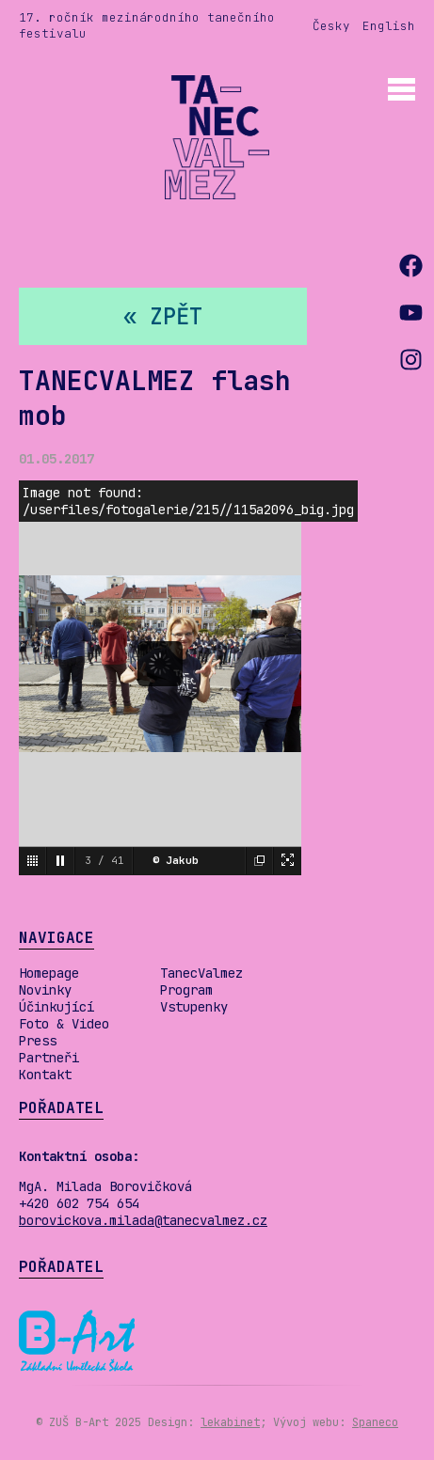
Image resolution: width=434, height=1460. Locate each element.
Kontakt (45, 1074)
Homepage (49, 973)
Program (186, 989)
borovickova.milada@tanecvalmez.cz (143, 1220)
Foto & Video (64, 1023)
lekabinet (230, 1422)
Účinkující (56, 1006)
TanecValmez (201, 973)
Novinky (45, 989)
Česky (331, 26)
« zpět (162, 316)
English (388, 26)
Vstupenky (194, 1006)
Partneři (49, 1057)
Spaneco (375, 1422)
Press (37, 1040)
